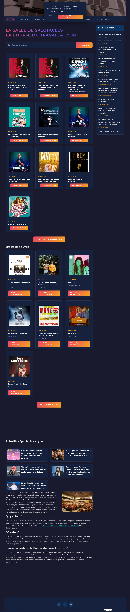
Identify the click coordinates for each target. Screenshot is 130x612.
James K (71, 284)
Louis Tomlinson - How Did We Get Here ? (48, 336)
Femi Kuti (72, 335)
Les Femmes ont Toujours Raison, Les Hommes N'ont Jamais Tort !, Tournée (109, 121)
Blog (96, 18)
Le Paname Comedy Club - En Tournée (19, 137)
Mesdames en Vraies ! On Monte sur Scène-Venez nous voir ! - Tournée (108, 90)
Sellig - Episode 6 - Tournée (109, 34)
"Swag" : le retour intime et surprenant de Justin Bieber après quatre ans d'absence (33, 469)
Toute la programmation (109, 131)
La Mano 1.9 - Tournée (17, 335)
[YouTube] (71, 604)
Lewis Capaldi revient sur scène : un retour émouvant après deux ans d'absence (33, 485)
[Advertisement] (49, 424)
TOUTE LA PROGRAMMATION (49, 239)
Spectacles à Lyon (43, 18)
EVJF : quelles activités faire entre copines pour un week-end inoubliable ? (78, 452)
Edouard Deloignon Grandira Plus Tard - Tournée (107, 61)
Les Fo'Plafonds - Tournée (109, 40)
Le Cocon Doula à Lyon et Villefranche (66, 610)
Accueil (10, 18)
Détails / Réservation (16, 295)
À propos (105, 18)
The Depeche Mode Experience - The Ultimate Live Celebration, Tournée (77, 88)
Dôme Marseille (45, 610)
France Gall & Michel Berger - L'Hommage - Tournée (107, 110)
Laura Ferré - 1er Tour (17, 385)
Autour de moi (85, 610)
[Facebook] (65, 604)
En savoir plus (19, 95)
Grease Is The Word (17, 226)
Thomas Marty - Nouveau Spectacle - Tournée (49, 182)
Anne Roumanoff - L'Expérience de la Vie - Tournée (107, 49)
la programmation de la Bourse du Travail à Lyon (60, 525)
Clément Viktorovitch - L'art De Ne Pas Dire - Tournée (18, 87)
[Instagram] (59, 604)
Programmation (24, 18)
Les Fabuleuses (97, 610)
